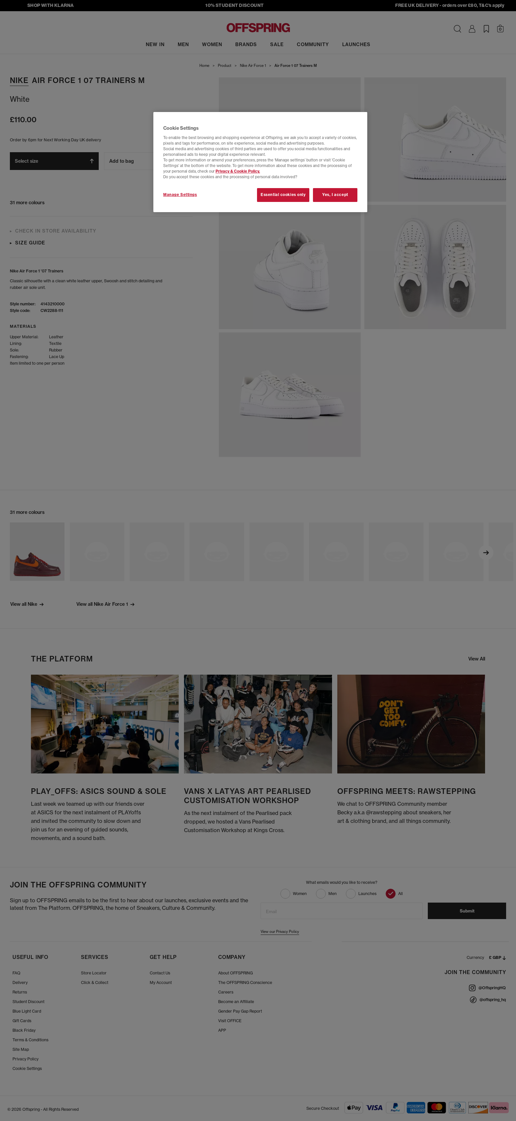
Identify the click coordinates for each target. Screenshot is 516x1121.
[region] (260, 162)
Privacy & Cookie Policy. (238, 171)
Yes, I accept (335, 194)
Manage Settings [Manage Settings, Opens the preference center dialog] (180, 194)
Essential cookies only (283, 194)
